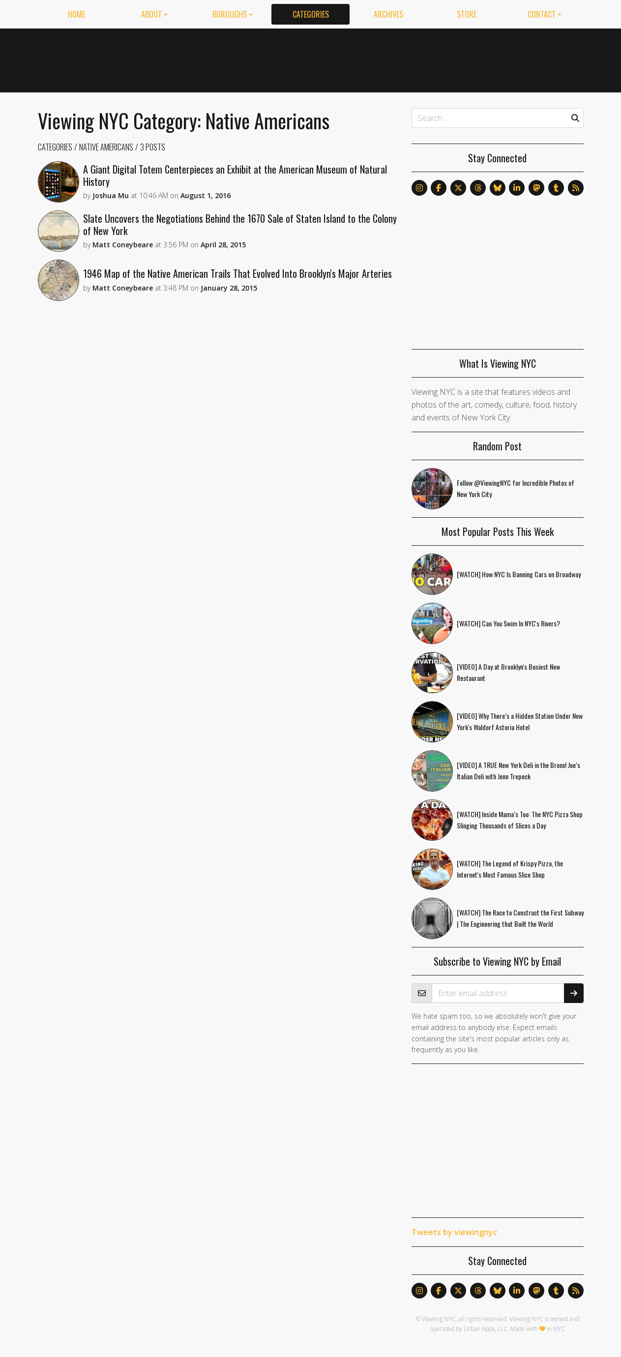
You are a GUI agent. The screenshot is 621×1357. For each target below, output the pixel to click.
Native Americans (106, 147)
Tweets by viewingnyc (454, 1232)
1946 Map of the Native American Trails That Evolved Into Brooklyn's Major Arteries (237, 273)
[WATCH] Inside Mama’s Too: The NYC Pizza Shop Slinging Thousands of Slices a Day (520, 819)
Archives (388, 14)
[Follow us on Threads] (478, 187)
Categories (311, 14)
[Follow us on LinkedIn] (517, 187)
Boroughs (229, 14)
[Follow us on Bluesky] (497, 187)
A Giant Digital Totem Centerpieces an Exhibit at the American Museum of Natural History (235, 175)
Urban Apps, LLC (485, 1329)
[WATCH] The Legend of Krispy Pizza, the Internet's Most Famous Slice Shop (510, 869)
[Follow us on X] (458, 187)
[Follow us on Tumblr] (556, 187)
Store (466, 14)
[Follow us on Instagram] (419, 187)
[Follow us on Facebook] (438, 187)
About (151, 14)
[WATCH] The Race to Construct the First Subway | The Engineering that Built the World (520, 918)
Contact (542, 14)
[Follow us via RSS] (576, 187)
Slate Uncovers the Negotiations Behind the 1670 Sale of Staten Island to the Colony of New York (240, 224)
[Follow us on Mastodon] (536, 187)
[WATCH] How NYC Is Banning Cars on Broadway (519, 574)
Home (76, 14)
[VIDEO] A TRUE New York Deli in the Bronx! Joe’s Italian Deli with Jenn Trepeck (518, 770)
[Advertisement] (405, 58)
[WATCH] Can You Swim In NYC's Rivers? (508, 623)
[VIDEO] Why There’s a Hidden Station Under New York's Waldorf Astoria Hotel (520, 721)
